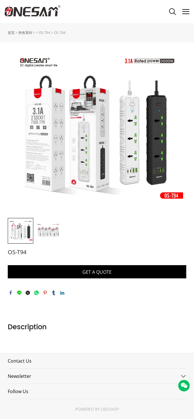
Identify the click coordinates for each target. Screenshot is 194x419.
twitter (28, 293)
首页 (11, 32)
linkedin (62, 293)
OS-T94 (44, 32)
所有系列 (25, 32)
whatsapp (36, 293)
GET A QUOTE (97, 272)
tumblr (54, 293)
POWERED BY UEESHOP (97, 409)
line (19, 293)
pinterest (45, 293)
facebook (10, 293)
